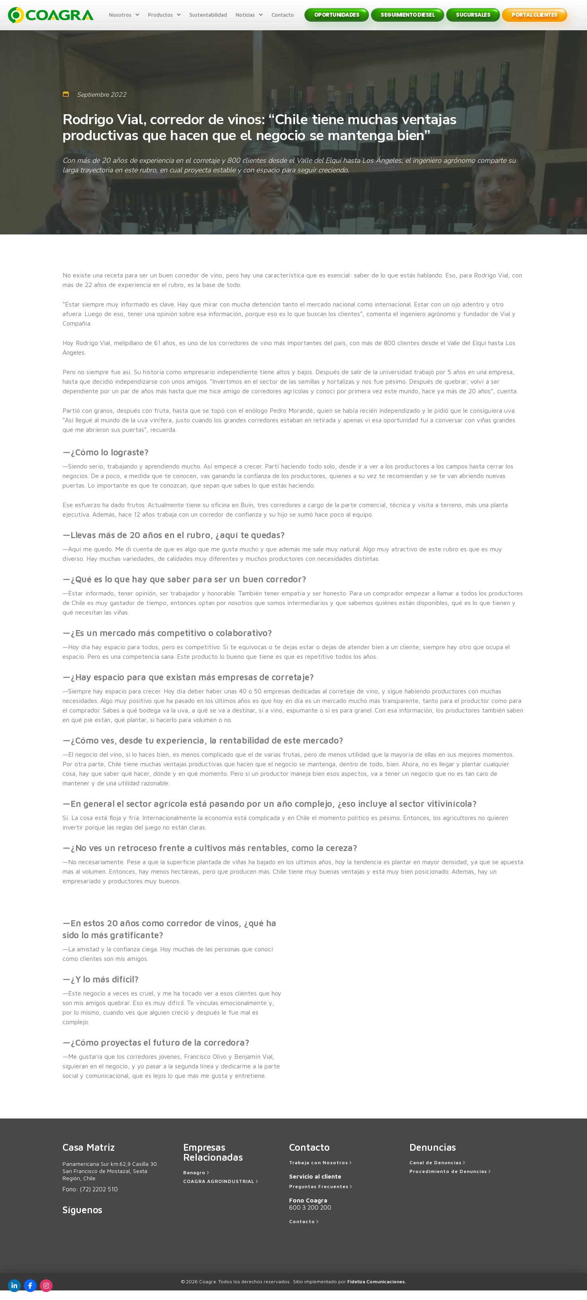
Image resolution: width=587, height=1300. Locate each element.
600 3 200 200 (310, 1217)
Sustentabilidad (206, 19)
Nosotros (118, 19)
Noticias (243, 19)
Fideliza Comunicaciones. (376, 1291)
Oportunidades (335, 19)
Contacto (281, 19)
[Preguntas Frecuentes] (321, 1196)
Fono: (90, 1198)
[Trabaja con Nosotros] (321, 1172)
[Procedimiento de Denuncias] (450, 1181)
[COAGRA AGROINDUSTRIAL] (221, 1191)
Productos (158, 19)
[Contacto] (304, 1231)
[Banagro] (197, 1182)
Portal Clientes (533, 19)
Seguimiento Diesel (406, 19)
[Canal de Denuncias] (438, 1172)
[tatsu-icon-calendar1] (66, 103)
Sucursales (471, 19)
